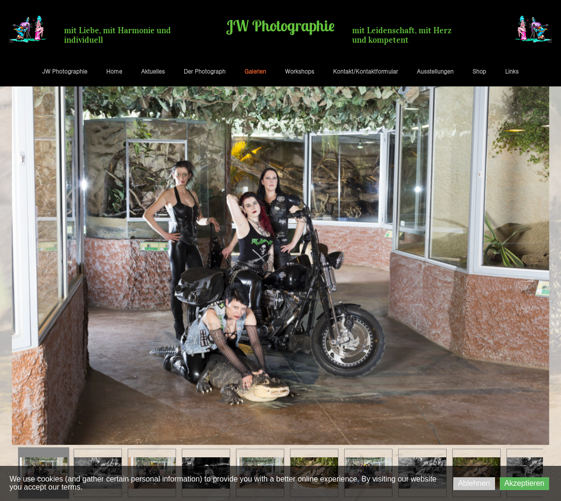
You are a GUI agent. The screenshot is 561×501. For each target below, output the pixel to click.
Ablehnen (474, 483)
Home (114, 71)
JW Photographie (64, 71)
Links (511, 71)
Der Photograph (204, 71)
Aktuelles (153, 71)
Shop (479, 71)
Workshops (299, 71)
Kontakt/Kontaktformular (365, 71)
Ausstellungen (435, 71)
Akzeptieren (525, 483)
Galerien (255, 71)
